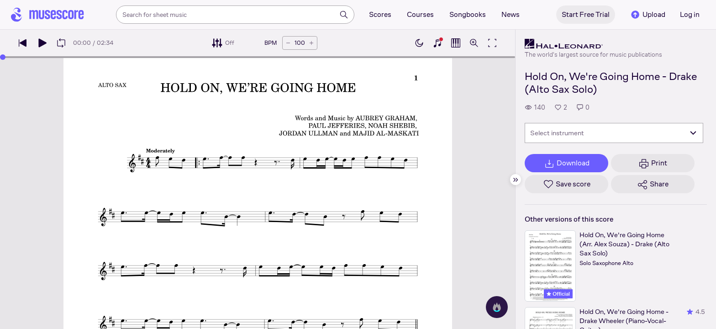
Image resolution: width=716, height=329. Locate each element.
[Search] (344, 14)
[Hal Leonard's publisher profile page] (593, 44)
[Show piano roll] (456, 43)
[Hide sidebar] (515, 179)
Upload (647, 14)
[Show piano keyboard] (437, 43)
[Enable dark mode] (419, 43)
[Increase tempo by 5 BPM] (311, 43)
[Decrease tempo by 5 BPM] (288, 43)
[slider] (2, 57)
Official (558, 294)
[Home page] (47, 14)
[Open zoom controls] (474, 43)
